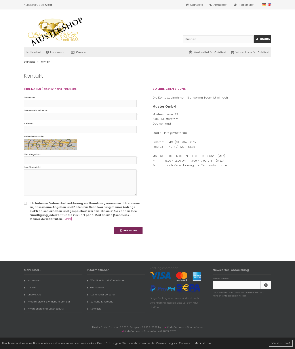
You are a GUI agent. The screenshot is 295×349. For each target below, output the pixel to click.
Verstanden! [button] (281, 343)
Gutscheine (95, 287)
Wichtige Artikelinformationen (106, 280)
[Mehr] (68, 219)
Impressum (56, 52)
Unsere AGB (32, 294)
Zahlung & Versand (100, 301)
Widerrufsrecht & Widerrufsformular (47, 301)
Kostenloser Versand (101, 294)
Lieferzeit (94, 308)
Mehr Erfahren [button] (204, 343)
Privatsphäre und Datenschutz (44, 308)
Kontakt (33, 52)
